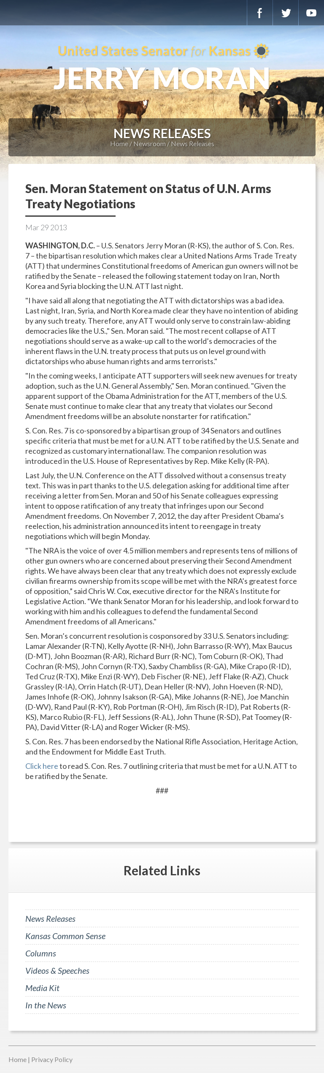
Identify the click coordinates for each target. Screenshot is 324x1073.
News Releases (192, 143)
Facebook (260, 12)
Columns (40, 953)
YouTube (311, 12)
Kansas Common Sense (65, 936)
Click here (41, 766)
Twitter (285, 12)
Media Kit (42, 988)
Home (119, 143)
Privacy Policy (52, 1059)
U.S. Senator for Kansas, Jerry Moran (162, 67)
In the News (45, 1005)
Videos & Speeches (57, 970)
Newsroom (149, 143)
